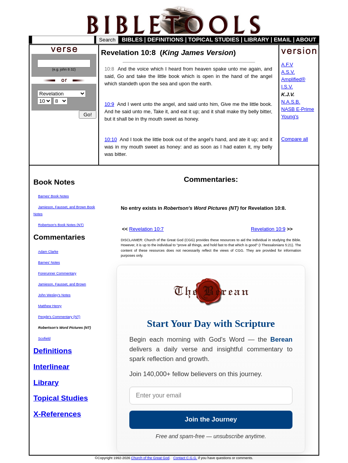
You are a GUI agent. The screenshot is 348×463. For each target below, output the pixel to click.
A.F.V (287, 64)
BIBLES (132, 39)
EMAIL (282, 39)
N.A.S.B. (290, 102)
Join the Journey (211, 419)
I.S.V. (287, 87)
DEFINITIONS (166, 39)
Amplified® (293, 79)
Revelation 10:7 (146, 229)
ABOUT (306, 39)
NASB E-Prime (297, 109)
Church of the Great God (150, 458)
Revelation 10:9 (268, 229)
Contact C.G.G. (185, 458)
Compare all (294, 139)
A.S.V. (288, 72)
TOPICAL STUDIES (213, 39)
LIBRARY (256, 39)
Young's (290, 116)
